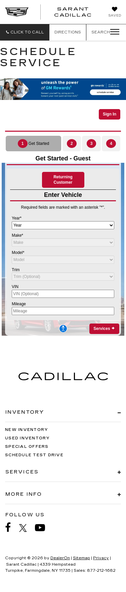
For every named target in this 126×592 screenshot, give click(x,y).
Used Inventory (27, 438)
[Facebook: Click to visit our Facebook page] (11, 527)
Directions (67, 32)
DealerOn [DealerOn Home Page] (60, 558)
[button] (24, 32)
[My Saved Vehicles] (114, 12)
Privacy (101, 558)
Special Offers (27, 446)
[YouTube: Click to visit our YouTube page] (43, 527)
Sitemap (81, 558)
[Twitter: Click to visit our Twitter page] (26, 528)
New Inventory (26, 430)
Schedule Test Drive (34, 455)
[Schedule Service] (63, 218)
